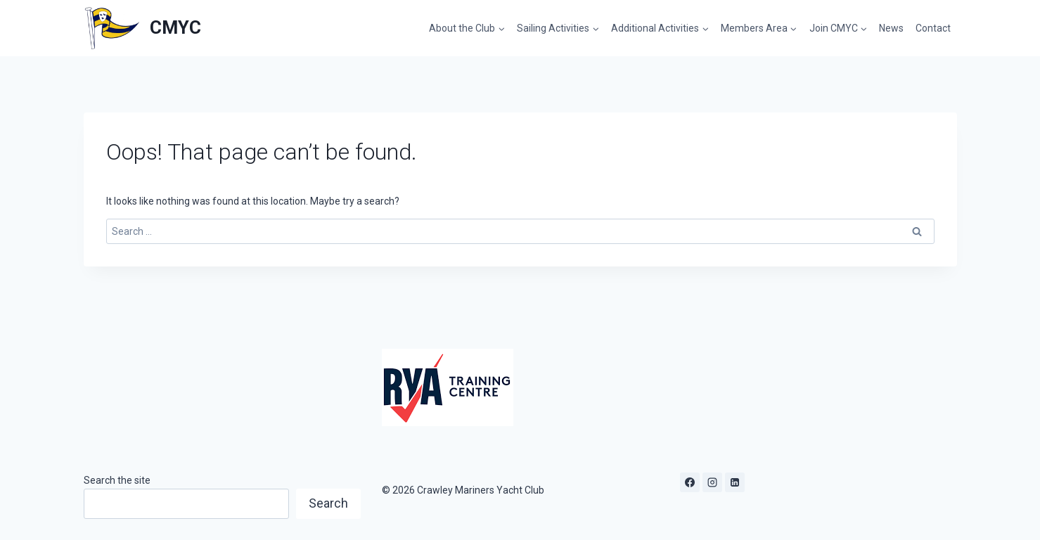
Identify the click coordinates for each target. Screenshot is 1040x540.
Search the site (117, 480)
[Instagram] (712, 482)
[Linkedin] (735, 482)
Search (328, 503)
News (891, 28)
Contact (933, 28)
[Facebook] (690, 482)
